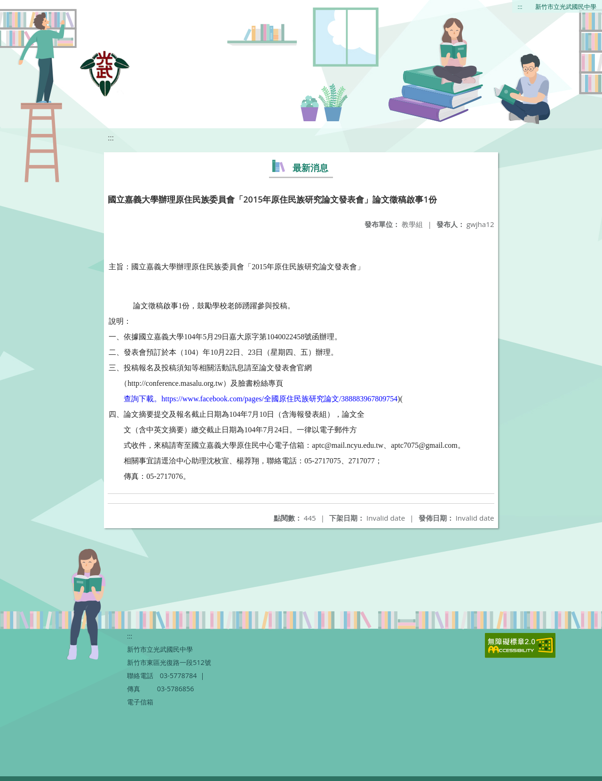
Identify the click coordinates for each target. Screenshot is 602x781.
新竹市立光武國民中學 (565, 6)
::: (520, 6)
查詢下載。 (142, 398)
